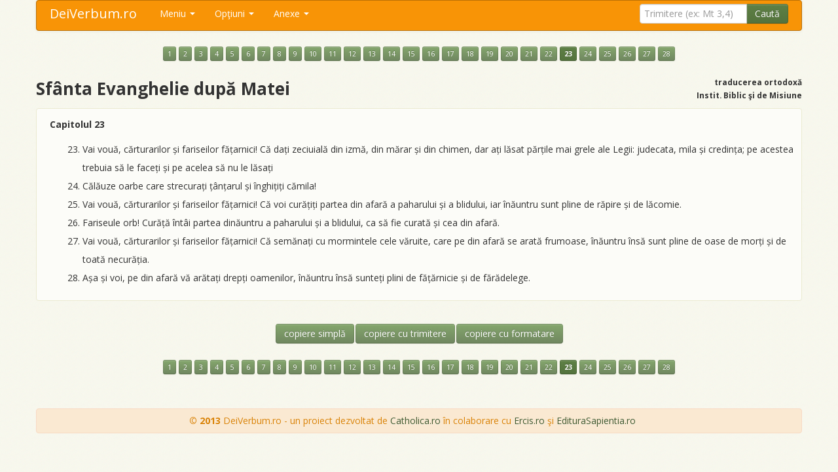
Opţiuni (234, 13)
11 (333, 53)
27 (647, 53)
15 (411, 53)
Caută (767, 13)
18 (470, 53)
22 (549, 53)
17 (450, 53)
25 (607, 53)
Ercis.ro (529, 420)
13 (372, 53)
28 (666, 53)
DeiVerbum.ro (93, 13)
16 (431, 53)
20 (509, 53)
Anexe (291, 13)
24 (588, 53)
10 (313, 53)
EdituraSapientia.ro (596, 420)
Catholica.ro (415, 420)
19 (490, 53)
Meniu (177, 13)
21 (529, 53)
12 (352, 53)
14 (391, 53)
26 (627, 53)
